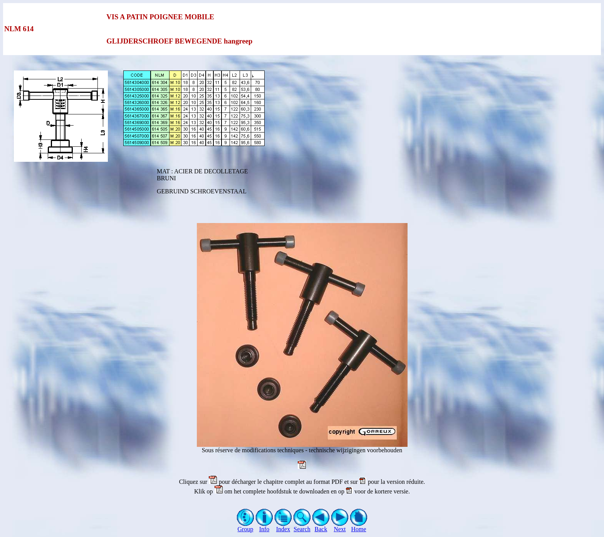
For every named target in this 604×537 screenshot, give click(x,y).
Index (283, 526)
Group (245, 526)
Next (340, 526)
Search (302, 526)
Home (358, 526)
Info (264, 526)
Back (321, 526)
